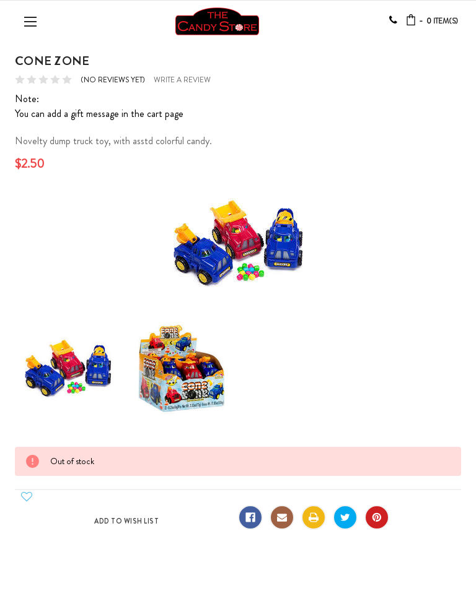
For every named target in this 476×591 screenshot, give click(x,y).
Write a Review (182, 79)
